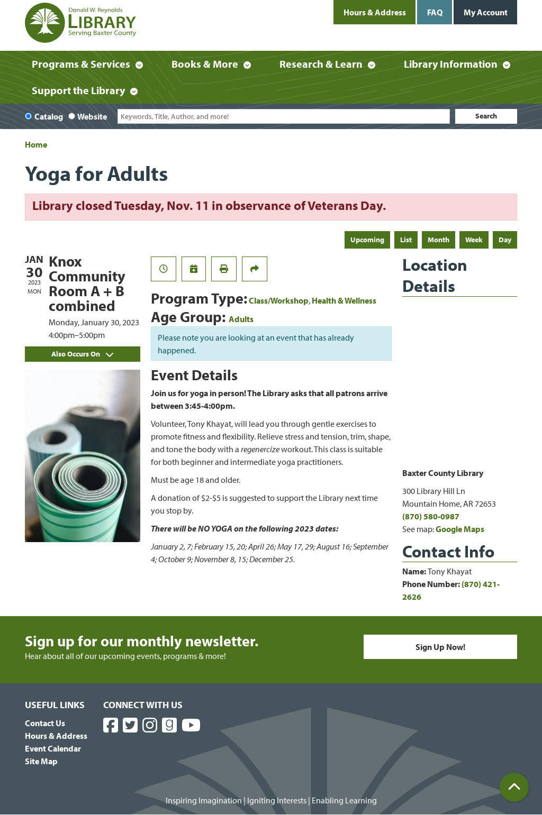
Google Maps (460, 529)
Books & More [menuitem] (204, 63)
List (406, 239)
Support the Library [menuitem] (78, 90)
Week (474, 239)
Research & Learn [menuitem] (321, 63)
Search (486, 116)
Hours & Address (375, 12)
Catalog (48, 116)
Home (36, 144)
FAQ (434, 12)
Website (92, 116)
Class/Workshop (279, 300)
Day (505, 239)
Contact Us (45, 723)
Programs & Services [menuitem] (81, 63)
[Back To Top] (514, 787)
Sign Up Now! (440, 647)
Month (438, 239)
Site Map (41, 761)
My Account (486, 12)
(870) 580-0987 (430, 516)
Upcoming (367, 239)
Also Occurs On (82, 354)
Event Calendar (53, 748)
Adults (241, 319)
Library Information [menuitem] (451, 63)
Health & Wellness (344, 300)
